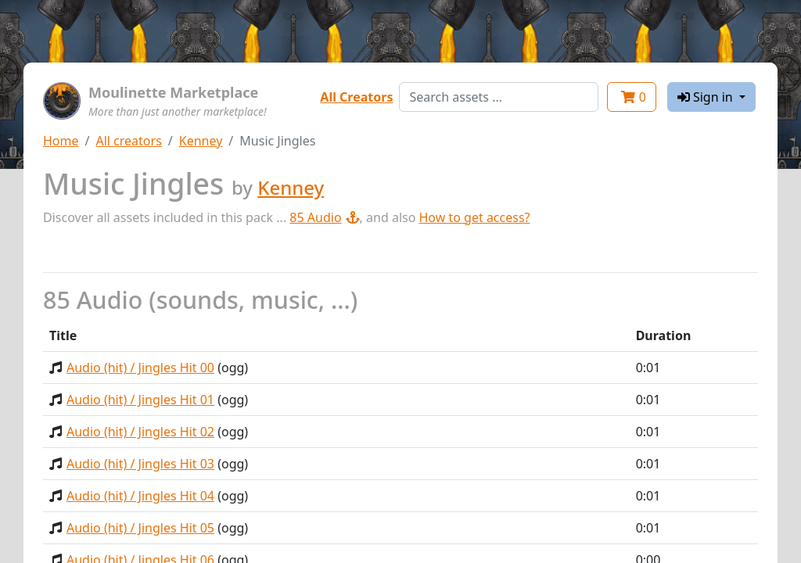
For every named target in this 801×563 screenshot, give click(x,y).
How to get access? (474, 217)
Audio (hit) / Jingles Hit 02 (140, 431)
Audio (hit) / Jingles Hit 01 (140, 399)
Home (61, 140)
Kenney (201, 140)
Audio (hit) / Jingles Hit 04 (140, 495)
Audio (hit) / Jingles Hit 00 (140, 367)
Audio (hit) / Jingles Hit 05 (140, 527)
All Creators (356, 97)
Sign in (706, 97)
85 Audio (324, 217)
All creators (128, 140)
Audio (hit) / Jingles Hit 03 (140, 463)
